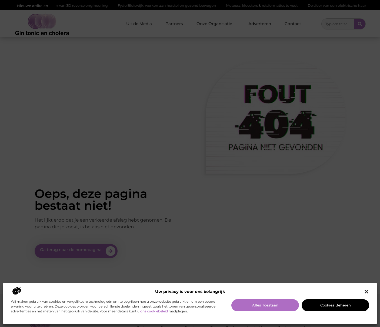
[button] (366, 291)
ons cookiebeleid (154, 311)
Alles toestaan (265, 305)
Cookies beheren (335, 305)
